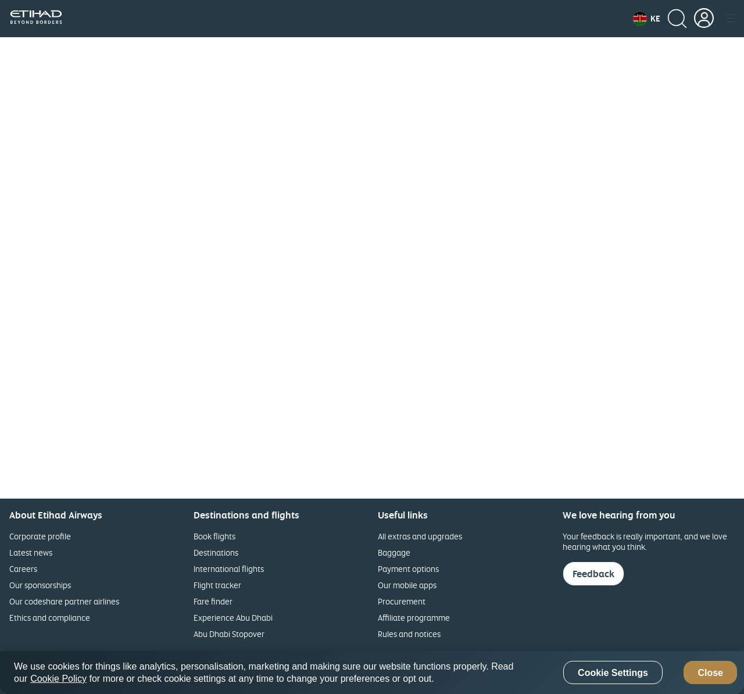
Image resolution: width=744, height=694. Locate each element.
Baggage (394, 552)
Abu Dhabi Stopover (229, 633)
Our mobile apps (407, 585)
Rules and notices (409, 633)
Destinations (216, 552)
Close (710, 673)
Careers (23, 568)
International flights (229, 568)
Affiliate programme (414, 617)
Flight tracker (217, 585)
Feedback (593, 573)
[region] (372, 672)
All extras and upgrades (420, 536)
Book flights (214, 536)
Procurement (401, 601)
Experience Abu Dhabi (233, 617)
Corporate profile (40, 536)
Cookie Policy (58, 679)
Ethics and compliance (49, 617)
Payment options (408, 568)
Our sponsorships (40, 585)
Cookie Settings (613, 673)
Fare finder (213, 601)
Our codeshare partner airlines (64, 601)
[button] (646, 19)
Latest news (30, 552)
